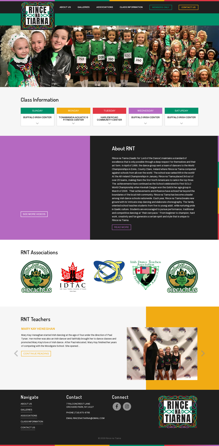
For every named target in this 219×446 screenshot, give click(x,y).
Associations (29, 416)
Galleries (26, 410)
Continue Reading (36, 353)
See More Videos (34, 214)
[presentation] (16, 353)
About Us (26, 404)
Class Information (32, 421)
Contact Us (28, 427)
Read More (121, 227)
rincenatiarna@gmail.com (88, 418)
